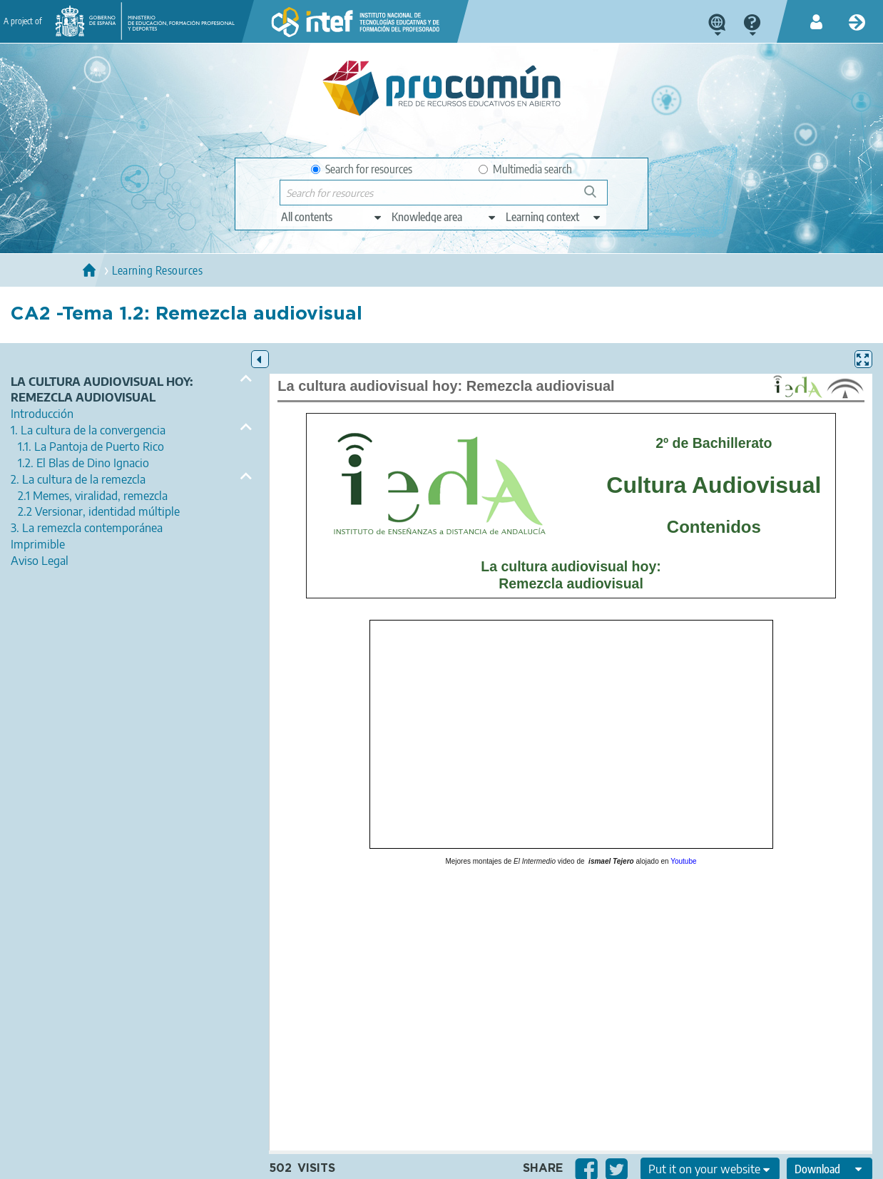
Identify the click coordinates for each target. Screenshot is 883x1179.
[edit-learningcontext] (553, 217)
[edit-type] (332, 217)
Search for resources (361, 169)
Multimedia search (525, 169)
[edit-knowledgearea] (444, 217)
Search (597, 197)
